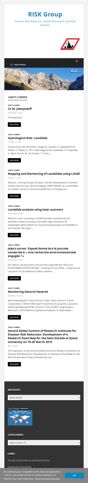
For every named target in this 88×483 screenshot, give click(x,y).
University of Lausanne (19, 466)
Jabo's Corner (14, 105)
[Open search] (77, 61)
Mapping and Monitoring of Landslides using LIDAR (44, 174)
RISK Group (45, 14)
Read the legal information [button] (47, 479)
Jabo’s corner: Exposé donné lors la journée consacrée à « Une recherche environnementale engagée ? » (42, 252)
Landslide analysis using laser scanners (35, 210)
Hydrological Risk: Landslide (27, 138)
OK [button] (74, 475)
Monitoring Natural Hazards (28, 292)
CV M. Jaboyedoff (20, 109)
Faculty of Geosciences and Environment (29, 460)
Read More (13, 123)
